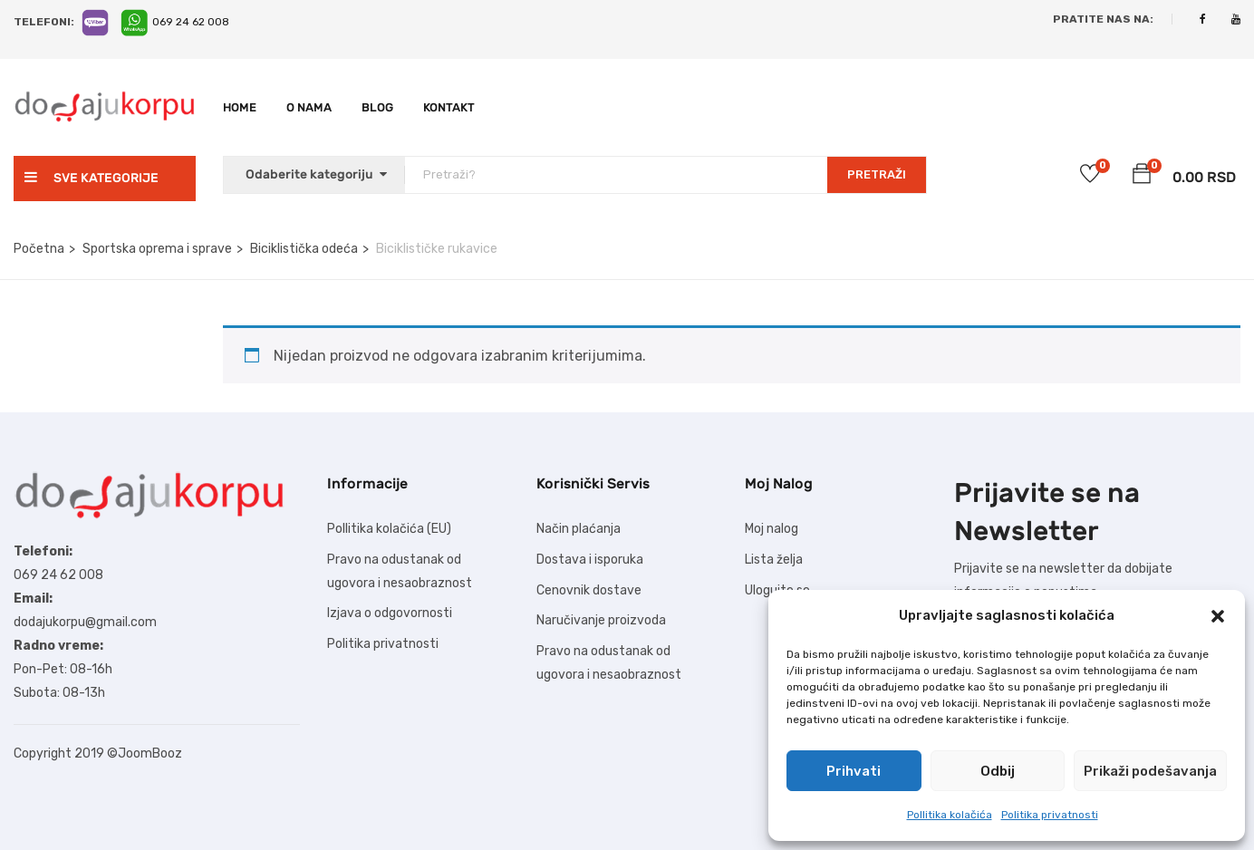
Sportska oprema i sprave (157, 248)
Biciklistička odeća (304, 248)
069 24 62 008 (190, 21)
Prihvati (853, 771)
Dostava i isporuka (589, 559)
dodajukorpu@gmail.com (85, 622)
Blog (377, 107)
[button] (1218, 616)
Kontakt (449, 107)
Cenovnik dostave (588, 590)
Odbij (997, 771)
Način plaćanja (578, 528)
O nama (309, 107)
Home (239, 107)
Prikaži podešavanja (1150, 771)
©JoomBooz (144, 753)
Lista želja (774, 559)
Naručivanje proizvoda (601, 620)
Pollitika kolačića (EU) (389, 528)
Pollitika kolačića (949, 814)
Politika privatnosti (1049, 814)
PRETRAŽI (876, 174)
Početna (39, 248)
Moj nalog (771, 528)
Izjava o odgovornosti (389, 613)
